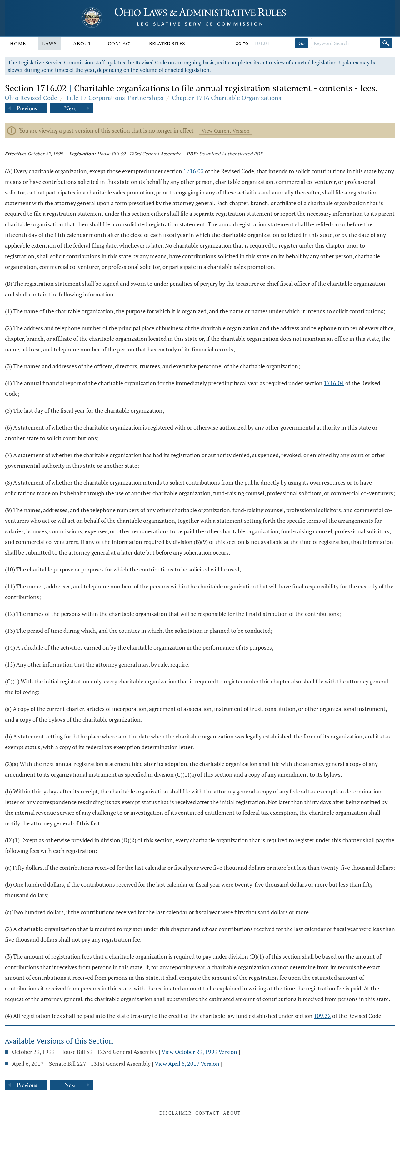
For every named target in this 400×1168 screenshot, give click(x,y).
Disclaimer (175, 1113)
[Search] (386, 43)
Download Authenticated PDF (230, 153)
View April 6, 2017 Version (187, 1063)
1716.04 (334, 383)
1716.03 (193, 171)
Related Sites (167, 43)
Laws (49, 43)
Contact (120, 43)
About (82, 43)
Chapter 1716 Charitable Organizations (226, 97)
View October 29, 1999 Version (199, 1051)
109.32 (322, 1015)
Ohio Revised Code (31, 97)
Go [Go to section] (301, 43)
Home (18, 43)
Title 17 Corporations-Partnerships (114, 97)
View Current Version (226, 130)
